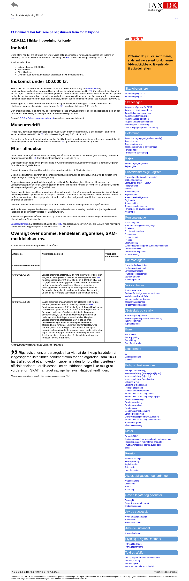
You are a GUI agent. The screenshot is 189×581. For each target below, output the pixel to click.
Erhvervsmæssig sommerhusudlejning (142, 417)
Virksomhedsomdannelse (136, 305)
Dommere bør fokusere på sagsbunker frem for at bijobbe (55, 32)
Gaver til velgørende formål (137, 503)
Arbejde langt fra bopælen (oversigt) (141, 177)
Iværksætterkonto (132, 277)
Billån (127, 448)
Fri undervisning (132, 254)
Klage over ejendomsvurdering (138, 110)
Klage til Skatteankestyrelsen (138, 113)
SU (126, 354)
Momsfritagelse (131, 563)
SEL (62, 106)
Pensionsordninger (133, 458)
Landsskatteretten (20, 224)
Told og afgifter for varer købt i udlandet (142, 557)
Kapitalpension (131, 464)
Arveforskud (130, 519)
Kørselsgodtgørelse (133, 144)
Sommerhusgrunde (133, 422)
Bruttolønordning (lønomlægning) (140, 225)
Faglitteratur (130, 200)
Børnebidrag (130, 340)
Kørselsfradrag (131, 141)
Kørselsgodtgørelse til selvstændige (141, 147)
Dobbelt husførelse (133, 180)
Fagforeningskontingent (135, 268)
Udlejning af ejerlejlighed (136, 385)
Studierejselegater (133, 357)
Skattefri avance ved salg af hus (139, 393)
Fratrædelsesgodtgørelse (136, 274)
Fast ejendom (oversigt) (135, 370)
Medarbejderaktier (133, 248)
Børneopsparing (132, 337)
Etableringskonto (132, 279)
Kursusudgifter (131, 203)
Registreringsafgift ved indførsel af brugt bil (144, 442)
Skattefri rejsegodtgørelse (136, 163)
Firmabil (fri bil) (131, 150)
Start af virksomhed (133, 290)
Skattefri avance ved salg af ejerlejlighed (143, 396)
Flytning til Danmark (134, 547)
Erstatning (129, 489)
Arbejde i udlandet (133, 533)
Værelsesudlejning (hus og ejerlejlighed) (143, 373)
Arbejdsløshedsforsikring (136, 265)
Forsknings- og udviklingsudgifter (139, 209)
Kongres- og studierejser (136, 206)
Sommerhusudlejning (134, 414)
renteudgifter (91, 88)
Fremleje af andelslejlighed (137, 391)
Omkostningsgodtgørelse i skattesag (141, 127)
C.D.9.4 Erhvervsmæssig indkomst (37, 118)
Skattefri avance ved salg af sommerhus (143, 420)
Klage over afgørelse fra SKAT (138, 107)
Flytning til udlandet (133, 544)
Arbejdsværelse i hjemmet (136, 197)
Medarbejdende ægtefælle (136, 296)
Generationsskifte (132, 522)
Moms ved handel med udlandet (139, 566)
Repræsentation (132, 194)
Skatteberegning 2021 (135, 96)
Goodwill (128, 189)
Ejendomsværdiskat (133, 405)
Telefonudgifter (131, 186)
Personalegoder (132, 222)
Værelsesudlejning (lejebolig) (138, 376)
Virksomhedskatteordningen (137, 299)
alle (57, 572)
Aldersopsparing (132, 461)
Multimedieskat (131, 243)
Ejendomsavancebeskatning (137, 411)
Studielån (129, 360)
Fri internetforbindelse (134, 231)
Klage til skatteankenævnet (137, 116)
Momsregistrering (132, 560)
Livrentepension (132, 470)
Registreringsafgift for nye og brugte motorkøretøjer (148, 439)
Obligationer (130, 484)
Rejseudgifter (131, 166)
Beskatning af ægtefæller (136, 315)
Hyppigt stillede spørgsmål (165, 572)
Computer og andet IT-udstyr (138, 183)
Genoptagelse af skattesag (137, 124)
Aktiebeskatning (132, 481)
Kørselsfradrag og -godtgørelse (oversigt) (143, 138)
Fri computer (130, 234)
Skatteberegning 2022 (135, 93)
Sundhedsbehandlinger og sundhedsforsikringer (146, 246)
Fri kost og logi (131, 237)
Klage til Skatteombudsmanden (139, 122)
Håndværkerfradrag (133, 425)
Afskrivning (130, 212)
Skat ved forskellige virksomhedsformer (142, 293)
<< (12, 19)
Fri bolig (128, 240)
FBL (68, 57)
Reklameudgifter (132, 191)
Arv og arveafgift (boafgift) (136, 517)
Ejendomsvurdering (133, 402)
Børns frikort (130, 334)
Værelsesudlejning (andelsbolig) (139, 379)
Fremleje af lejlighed (134, 388)
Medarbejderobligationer (136, 251)
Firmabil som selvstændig (136, 153)
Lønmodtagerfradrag (134, 271)
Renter (128, 486)
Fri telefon (129, 228)
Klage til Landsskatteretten (137, 119)
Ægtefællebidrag (132, 324)
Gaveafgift (129, 500)
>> (176, 19)
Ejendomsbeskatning (134, 399)
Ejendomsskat (131, 408)
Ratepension (130, 467)
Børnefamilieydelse (133, 343)
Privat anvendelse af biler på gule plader (143, 445)
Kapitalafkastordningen (135, 302)
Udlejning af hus (132, 382)
